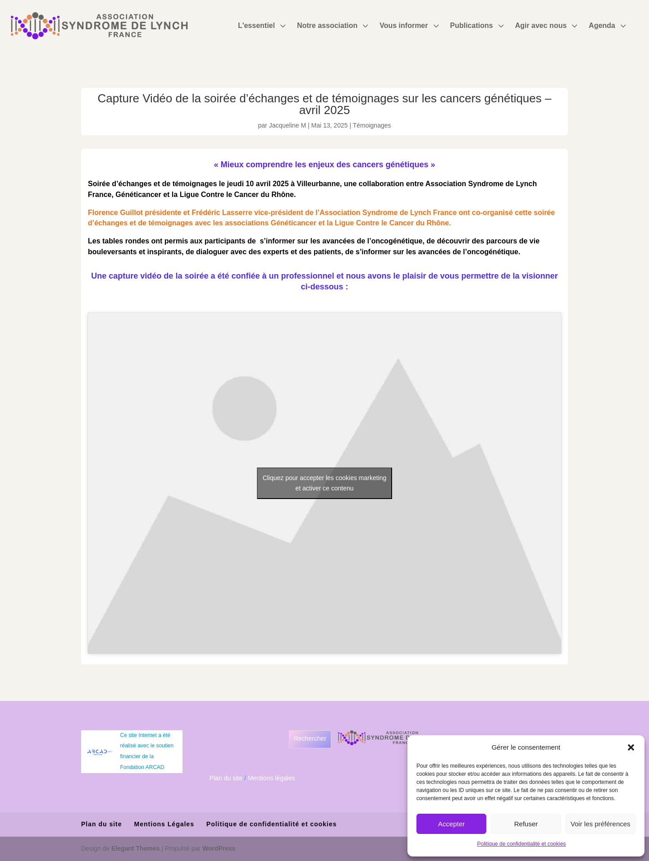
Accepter (451, 824)
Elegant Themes (135, 848)
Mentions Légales (164, 824)
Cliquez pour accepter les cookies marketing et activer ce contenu (325, 483)
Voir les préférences (601, 824)
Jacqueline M (287, 125)
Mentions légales (271, 778)
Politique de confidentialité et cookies (521, 844)
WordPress (219, 848)
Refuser (526, 824)
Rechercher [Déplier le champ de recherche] (310, 738)
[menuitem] (263, 26)
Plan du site (226, 778)
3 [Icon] (282, 25)
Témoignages (372, 125)
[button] (630, 747)
